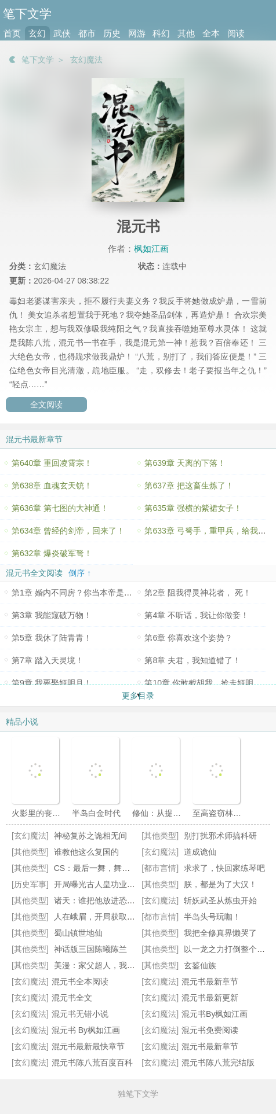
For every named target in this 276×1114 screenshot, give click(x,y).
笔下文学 (37, 59)
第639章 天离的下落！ (184, 463)
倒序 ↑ (79, 573)
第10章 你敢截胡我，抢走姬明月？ (206, 682)
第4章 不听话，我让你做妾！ (196, 615)
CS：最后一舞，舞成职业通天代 (112, 868)
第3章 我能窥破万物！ (52, 615)
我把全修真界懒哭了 (220, 932)
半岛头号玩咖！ (212, 916)
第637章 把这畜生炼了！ (188, 485)
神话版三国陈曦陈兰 (90, 949)
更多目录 (138, 695)
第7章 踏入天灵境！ (47, 660)
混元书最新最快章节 (88, 1046)
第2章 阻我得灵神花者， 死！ (197, 592)
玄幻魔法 (86, 59)
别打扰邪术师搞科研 (220, 835)
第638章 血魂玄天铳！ (52, 485)
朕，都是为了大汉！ (220, 884)
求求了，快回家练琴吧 (224, 868)
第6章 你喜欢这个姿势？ (188, 637)
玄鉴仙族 (200, 965)
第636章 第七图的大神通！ (60, 508)
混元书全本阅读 (80, 981)
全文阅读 (46, 404)
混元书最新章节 (209, 981)
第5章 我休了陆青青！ (52, 637)
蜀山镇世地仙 (78, 932)
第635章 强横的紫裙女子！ (192, 508)
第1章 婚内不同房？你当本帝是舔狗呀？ (84, 592)
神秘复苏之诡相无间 (90, 835)
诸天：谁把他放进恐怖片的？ (106, 900)
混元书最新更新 (209, 997)
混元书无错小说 (80, 1014)
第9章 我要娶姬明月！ (52, 682)
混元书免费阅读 (209, 1030)
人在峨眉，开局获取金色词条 (106, 916)
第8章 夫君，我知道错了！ (192, 660)
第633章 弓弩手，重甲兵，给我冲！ (209, 530)
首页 (12, 33)
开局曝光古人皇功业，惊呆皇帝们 (115, 884)
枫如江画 (151, 248)
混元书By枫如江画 (214, 1014)
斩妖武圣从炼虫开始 (220, 900)
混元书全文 (72, 997)
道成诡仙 (200, 851)
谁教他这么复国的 (86, 851)
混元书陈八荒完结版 (218, 1062)
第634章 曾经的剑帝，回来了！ (68, 530)
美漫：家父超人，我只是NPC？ (111, 965)
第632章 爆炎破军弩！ (52, 553)
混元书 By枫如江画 (86, 1030)
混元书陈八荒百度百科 (92, 1062)
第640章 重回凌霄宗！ (52, 463)
